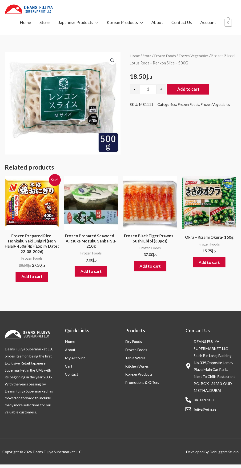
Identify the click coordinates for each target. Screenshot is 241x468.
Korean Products (122, 22)
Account (208, 22)
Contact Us (181, 22)
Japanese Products (75, 22)
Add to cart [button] (32, 279)
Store (45, 22)
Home (25, 22)
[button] (112, 60)
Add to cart (188, 89)
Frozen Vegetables (198, 55)
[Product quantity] (148, 89)
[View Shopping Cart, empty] (228, 22)
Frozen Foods (168, 55)
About (157, 22)
